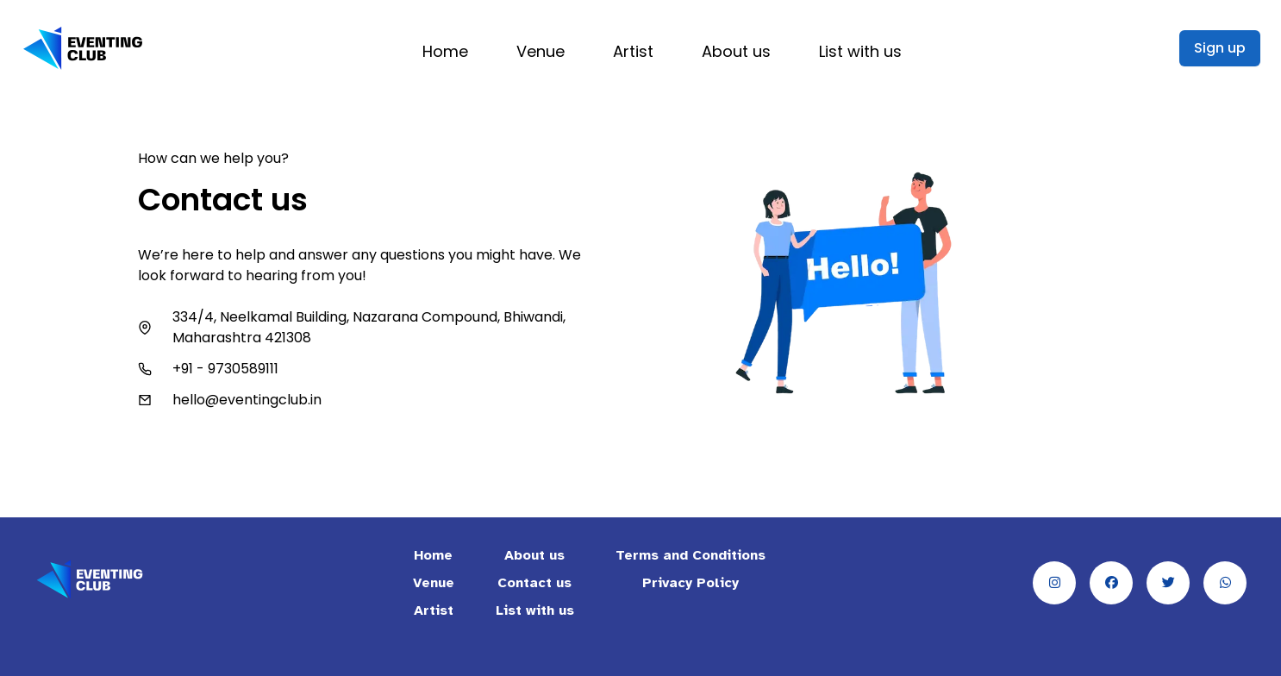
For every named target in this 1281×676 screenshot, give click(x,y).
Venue (540, 51)
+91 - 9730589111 (225, 369)
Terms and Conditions (690, 555)
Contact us (534, 583)
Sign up (1220, 48)
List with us (860, 51)
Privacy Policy (690, 583)
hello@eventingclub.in (247, 400)
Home (445, 51)
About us (736, 51)
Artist (633, 51)
